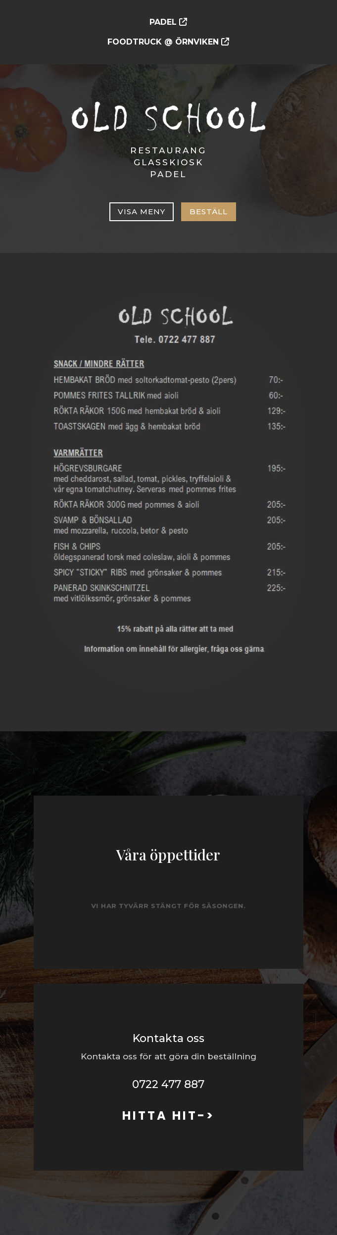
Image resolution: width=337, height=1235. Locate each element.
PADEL (163, 22)
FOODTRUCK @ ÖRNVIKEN (164, 42)
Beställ (209, 211)
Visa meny (141, 211)
